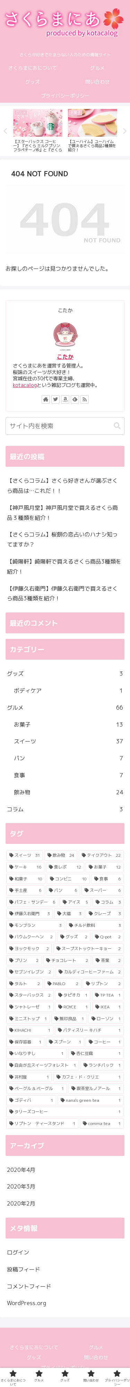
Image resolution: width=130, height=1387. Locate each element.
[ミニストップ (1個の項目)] (28, 1019)
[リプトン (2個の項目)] (103, 984)
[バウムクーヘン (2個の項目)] (31, 937)
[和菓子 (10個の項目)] (25, 879)
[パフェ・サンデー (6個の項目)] (32, 902)
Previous (5, 131)
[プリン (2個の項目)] (24, 960)
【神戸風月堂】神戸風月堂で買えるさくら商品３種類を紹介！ (62, 513)
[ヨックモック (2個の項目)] (29, 949)
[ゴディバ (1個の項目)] (31, 1100)
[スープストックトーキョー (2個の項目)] (88, 949)
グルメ (65, 708)
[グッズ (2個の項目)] (73, 937)
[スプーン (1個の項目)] (65, 1042)
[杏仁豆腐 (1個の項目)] (96, 1053)
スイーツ (68, 741)
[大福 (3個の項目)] (69, 913)
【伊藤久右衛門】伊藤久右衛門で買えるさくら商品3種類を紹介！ (62, 593)
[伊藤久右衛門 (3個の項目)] (29, 913)
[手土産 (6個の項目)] (25, 890)
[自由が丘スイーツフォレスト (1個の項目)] (42, 1065)
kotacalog (25, 385)
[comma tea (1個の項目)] (102, 1123)
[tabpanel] (37, 130)
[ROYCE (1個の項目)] (72, 1007)
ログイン (18, 1252)
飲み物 (68, 792)
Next (124, 131)
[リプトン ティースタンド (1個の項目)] (42, 1123)
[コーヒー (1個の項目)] (105, 1042)
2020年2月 (21, 1203)
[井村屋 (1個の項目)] (29, 1077)
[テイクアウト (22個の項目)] (101, 855)
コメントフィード (29, 1286)
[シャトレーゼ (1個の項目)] (30, 1007)
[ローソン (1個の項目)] (106, 1019)
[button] (117, 426)
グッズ (65, 674)
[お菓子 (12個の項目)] (105, 867)
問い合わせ (96, 1357)
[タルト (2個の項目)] (24, 984)
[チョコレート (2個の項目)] (67, 960)
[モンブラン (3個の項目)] (35, 925)
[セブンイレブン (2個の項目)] (30, 972)
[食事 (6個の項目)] (107, 879)
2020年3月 (21, 1186)
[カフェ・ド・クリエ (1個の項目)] (88, 1077)
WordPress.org (26, 1303)
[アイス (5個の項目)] (75, 902)
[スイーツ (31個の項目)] (24, 855)
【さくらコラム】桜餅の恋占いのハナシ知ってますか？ (62, 539)
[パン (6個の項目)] (63, 890)
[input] (65, 426)
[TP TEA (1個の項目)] (108, 995)
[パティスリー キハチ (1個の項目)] (89, 1030)
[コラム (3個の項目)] (108, 902)
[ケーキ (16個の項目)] (25, 867)
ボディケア (68, 691)
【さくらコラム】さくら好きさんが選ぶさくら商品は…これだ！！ (62, 485)
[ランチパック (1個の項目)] (102, 1065)
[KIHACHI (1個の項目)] (29, 1030)
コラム (65, 809)
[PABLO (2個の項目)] (62, 984)
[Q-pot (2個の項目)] (108, 937)
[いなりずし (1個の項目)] (36, 1053)
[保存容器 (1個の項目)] (25, 1042)
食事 (68, 775)
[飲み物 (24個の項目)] (60, 855)
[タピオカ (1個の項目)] (72, 995)
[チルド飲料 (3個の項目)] (95, 925)
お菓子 (68, 725)
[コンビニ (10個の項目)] (68, 879)
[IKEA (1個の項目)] (108, 1007)
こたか (65, 357)
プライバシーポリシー (65, 1367)
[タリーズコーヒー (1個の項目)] (65, 1112)
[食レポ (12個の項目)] (65, 867)
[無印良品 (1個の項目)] (69, 1019)
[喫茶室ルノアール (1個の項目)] (96, 1088)
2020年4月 (21, 1170)
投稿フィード (23, 1269)
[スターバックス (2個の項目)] (30, 995)
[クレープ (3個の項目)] (105, 913)
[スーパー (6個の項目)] (102, 890)
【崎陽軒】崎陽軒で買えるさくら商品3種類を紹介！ (64, 566)
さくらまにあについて (34, 1347)
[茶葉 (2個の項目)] (108, 960)
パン (68, 758)
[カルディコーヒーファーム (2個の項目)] (89, 972)
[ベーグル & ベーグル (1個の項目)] (36, 1088)
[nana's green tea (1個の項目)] (91, 1100)
